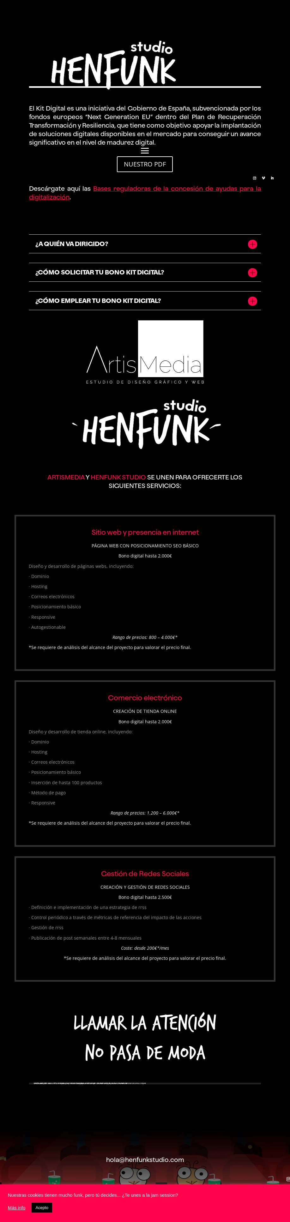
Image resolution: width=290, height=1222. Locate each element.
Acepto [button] (41, 1207)
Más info (16, 1207)
